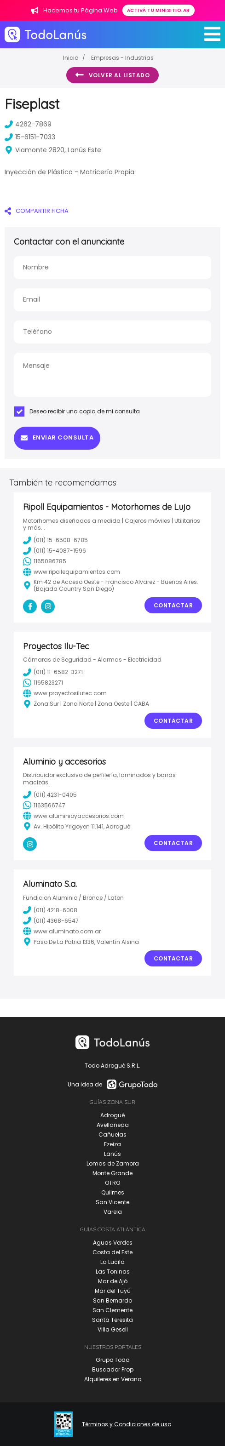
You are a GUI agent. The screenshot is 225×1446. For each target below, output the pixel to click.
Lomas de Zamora (113, 1163)
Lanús (112, 1154)
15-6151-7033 (30, 137)
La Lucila (112, 1262)
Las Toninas (113, 1271)
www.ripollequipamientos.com (71, 572)
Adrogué (112, 1115)
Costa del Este (112, 1252)
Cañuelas (112, 1134)
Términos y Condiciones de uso (126, 1424)
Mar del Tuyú (113, 1291)
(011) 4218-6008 (50, 910)
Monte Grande (112, 1173)
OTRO (112, 1183)
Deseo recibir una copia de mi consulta (77, 411)
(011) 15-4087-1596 (54, 551)
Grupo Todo (112, 1360)
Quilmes (112, 1192)
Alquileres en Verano (112, 1379)
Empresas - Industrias (122, 58)
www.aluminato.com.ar (62, 931)
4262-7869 (28, 124)
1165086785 (44, 561)
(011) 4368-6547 (51, 920)
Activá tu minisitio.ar (158, 10)
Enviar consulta (57, 437)
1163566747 (44, 805)
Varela (113, 1212)
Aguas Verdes (113, 1242)
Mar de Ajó (112, 1281)
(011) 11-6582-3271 (53, 672)
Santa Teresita (112, 1320)
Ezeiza (112, 1144)
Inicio (70, 58)
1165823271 (43, 683)
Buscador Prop (112, 1369)
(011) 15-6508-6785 (55, 540)
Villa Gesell (113, 1329)
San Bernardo (112, 1300)
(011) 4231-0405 (50, 794)
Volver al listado (112, 75)
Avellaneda (113, 1125)
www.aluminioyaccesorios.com (73, 816)
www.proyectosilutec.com (65, 693)
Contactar (173, 605)
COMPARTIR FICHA (37, 210)
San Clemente (112, 1310)
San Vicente (112, 1202)
